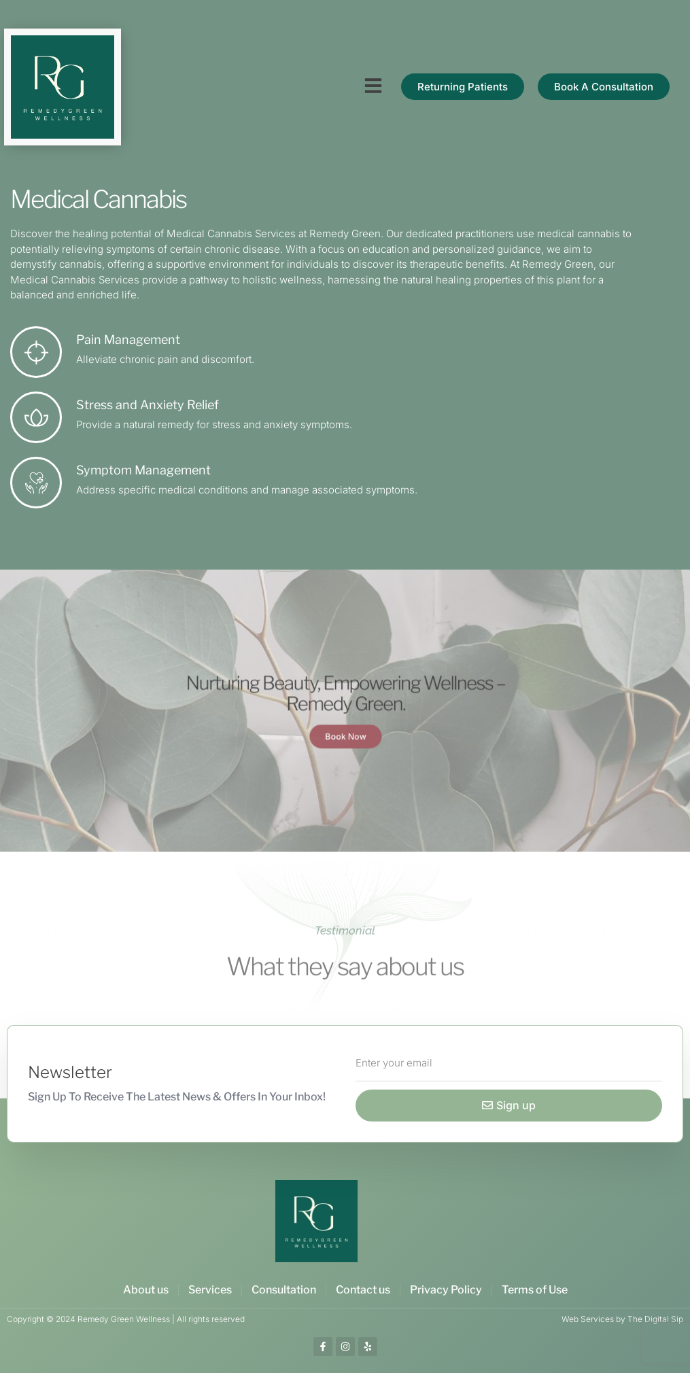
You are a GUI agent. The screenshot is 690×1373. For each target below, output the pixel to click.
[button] (373, 85)
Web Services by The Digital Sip (622, 1319)
